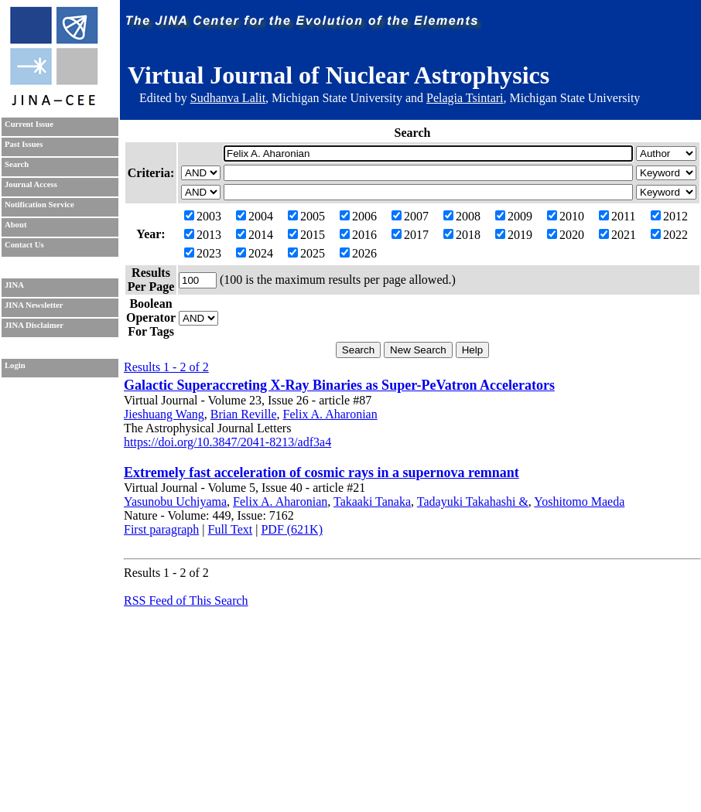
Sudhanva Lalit (227, 97)
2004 (254, 216)
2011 (617, 216)
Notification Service (39, 204)
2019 (513, 234)
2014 (254, 234)
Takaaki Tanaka (372, 501)
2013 (202, 234)
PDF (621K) (292, 529)
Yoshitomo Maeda (579, 501)
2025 (306, 253)
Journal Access (31, 184)
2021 (617, 234)
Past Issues (24, 144)
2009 (513, 216)
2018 (461, 234)
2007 (410, 216)
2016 (358, 234)
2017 (410, 234)
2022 (669, 234)
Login (15, 365)
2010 (565, 216)
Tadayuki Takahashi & (472, 501)
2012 (669, 216)
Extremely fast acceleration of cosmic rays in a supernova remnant (321, 472)
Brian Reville (243, 414)
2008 (461, 216)
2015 (306, 234)
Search (17, 164)
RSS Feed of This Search (186, 600)
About (15, 224)
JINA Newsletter (34, 305)
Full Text (230, 529)
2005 (306, 216)
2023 (202, 253)
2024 (254, 253)
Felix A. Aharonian (330, 414)
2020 (565, 234)
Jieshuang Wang (164, 414)
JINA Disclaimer (34, 325)
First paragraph (161, 529)
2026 (358, 253)
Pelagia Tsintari (464, 97)
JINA (14, 285)
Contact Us (24, 245)
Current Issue (29, 124)
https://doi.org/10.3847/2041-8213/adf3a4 (227, 442)
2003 (202, 216)
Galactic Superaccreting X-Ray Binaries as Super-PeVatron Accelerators (339, 385)
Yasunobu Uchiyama (175, 501)
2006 (358, 216)
